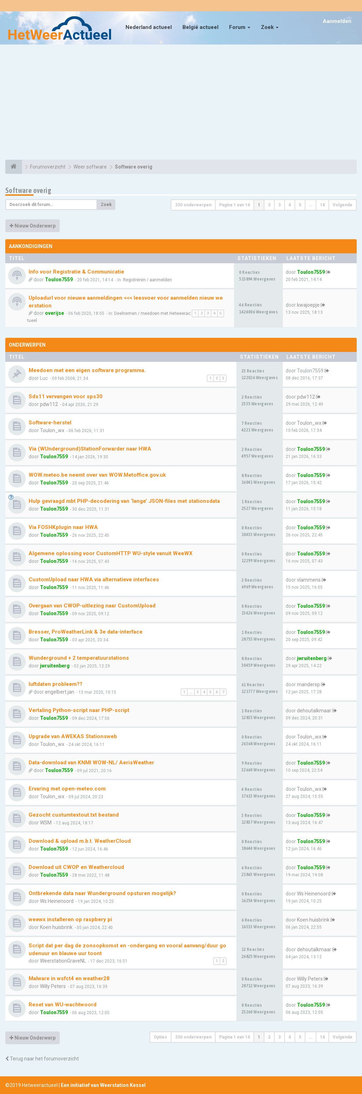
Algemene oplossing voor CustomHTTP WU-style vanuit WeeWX (111, 553)
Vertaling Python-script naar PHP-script (79, 710)
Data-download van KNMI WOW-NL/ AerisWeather (91, 762)
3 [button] (279, 204)
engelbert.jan (59, 692)
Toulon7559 (59, 279)
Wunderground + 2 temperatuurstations (79, 658)
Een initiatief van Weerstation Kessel (103, 1085)
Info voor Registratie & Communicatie (76, 272)
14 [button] (322, 204)
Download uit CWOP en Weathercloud (76, 867)
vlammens (309, 580)
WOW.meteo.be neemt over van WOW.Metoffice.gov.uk (97, 475)
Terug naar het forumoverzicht (42, 1058)
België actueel (200, 27)
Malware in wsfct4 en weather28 (69, 978)
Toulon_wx (52, 430)
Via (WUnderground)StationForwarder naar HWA (90, 449)
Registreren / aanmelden (147, 279)
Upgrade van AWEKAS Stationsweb (73, 736)
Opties (160, 1037)
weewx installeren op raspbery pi (70, 919)
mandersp (308, 684)
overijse (54, 313)
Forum (239, 27)
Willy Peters (53, 986)
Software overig (28, 190)
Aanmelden (337, 21)
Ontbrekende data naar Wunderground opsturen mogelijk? (102, 893)
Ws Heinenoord (57, 901)
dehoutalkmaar (314, 710)
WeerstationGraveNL (63, 961)
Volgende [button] (342, 204)
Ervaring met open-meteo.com (67, 789)
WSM (46, 822)
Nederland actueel (148, 27)
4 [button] (289, 204)
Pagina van (234, 204)
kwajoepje (308, 305)
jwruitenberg (55, 666)
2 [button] (269, 204)
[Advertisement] (181, 103)
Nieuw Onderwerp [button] (33, 226)
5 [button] (300, 204)
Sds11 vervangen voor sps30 (66, 396)
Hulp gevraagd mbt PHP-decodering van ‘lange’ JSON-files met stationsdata (124, 501)
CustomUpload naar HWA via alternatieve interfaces (94, 579)
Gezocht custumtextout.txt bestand (74, 815)
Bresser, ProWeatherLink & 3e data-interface (85, 632)
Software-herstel (50, 422)
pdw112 (49, 404)
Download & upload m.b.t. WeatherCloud (80, 841)
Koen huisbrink (56, 927)
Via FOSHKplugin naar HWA (63, 527)
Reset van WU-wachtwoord (63, 1004)
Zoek (270, 27)
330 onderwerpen (193, 204)
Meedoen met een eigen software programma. (87, 370)
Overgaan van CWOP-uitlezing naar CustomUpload (92, 605)
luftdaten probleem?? (55, 684)
